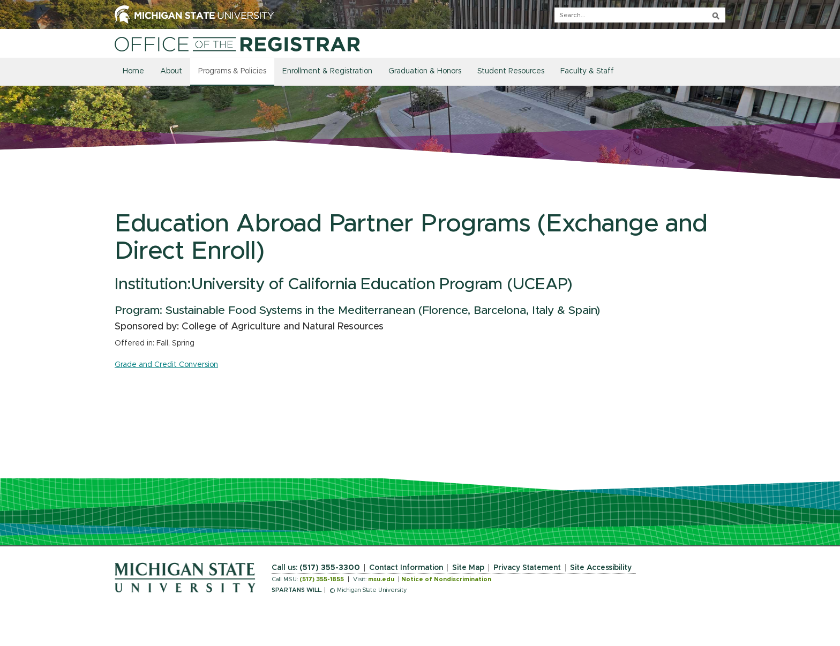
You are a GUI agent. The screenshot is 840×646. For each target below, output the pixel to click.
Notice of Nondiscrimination (446, 579)
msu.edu (381, 579)
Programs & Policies (232, 71)
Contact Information (406, 568)
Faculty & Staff (587, 71)
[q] (640, 15)
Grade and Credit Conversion (166, 365)
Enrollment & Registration (327, 71)
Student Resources (510, 71)
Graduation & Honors (424, 71)
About (171, 71)
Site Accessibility (601, 568)
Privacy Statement (527, 568)
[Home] (237, 44)
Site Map (468, 568)
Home (133, 71)
